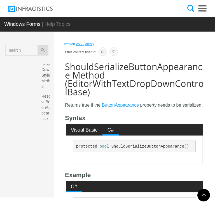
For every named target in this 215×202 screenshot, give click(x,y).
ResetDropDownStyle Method (46, 72)
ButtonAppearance (120, 105)
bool (104, 146)
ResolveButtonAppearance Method (47, 113)
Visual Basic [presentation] (84, 130)
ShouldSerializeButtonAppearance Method (46, 162)
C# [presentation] (111, 130)
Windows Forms (22, 24)
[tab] (84, 130)
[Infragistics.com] (36, 9)
